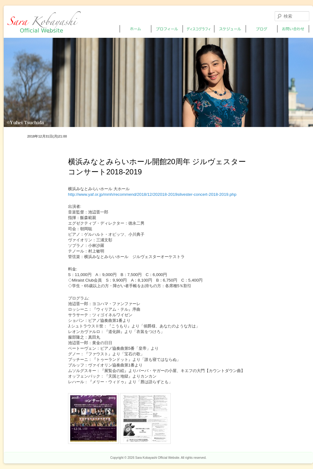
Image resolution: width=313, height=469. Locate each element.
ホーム (135, 29)
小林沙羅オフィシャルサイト (44, 22)
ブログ (261, 29)
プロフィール (167, 29)
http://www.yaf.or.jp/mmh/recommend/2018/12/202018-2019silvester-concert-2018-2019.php (152, 194)
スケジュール (230, 29)
